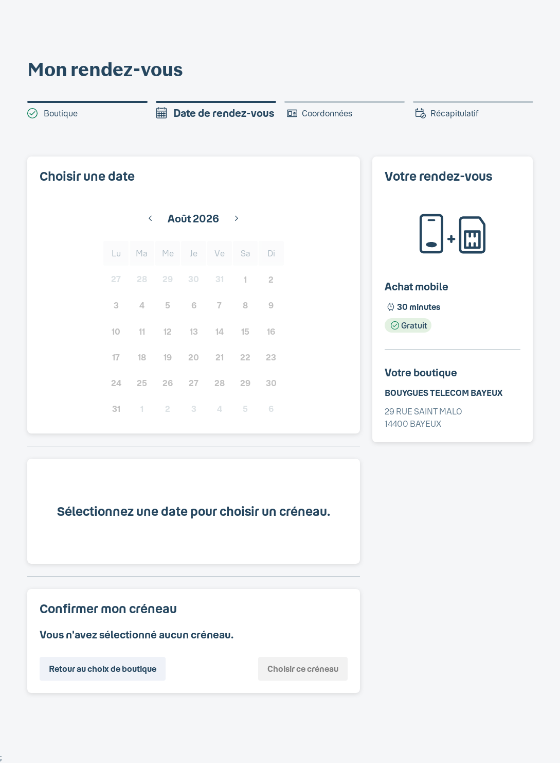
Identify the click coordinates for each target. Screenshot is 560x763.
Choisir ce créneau (302, 668)
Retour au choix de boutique (102, 668)
